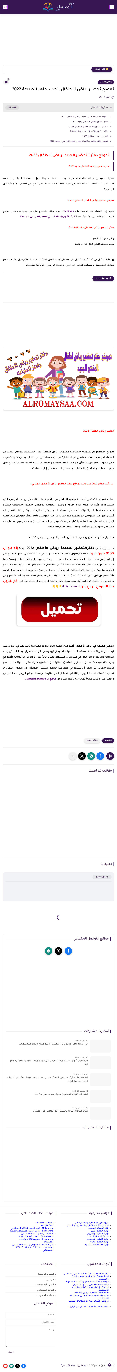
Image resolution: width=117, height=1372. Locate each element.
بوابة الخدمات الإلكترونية (97, 1245)
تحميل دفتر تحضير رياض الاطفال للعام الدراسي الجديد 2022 (79, 141)
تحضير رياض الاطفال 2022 (95, 136)
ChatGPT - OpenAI (44, 1223)
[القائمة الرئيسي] (111, 7)
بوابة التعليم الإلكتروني (98, 1234)
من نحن (50, 1279)
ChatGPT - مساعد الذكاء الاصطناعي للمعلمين (86, 1274)
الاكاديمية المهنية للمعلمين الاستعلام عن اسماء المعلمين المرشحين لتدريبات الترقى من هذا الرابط (47, 1080)
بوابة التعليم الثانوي (99, 1242)
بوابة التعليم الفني (100, 1231)
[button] (100, 756)
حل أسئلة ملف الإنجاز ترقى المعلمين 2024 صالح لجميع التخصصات (53, 1044)
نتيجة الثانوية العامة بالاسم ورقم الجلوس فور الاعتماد (60, 1111)
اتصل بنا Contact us (45, 1284)
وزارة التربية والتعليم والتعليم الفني (92, 1223)
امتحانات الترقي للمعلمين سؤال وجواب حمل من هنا (61, 1094)
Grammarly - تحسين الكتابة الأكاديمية (90, 1285)
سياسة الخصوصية (45, 1295)
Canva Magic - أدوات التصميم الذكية (36, 1236)
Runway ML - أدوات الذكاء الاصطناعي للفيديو (31, 1231)
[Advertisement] (58, 41)
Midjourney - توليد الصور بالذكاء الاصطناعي (32, 1228)
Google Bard (47, 1225)
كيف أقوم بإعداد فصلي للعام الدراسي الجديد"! (47, 216)
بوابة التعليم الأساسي (98, 1239)
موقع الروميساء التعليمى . (40, 679)
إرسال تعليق (102, 877)
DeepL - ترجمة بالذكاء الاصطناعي (37, 1234)
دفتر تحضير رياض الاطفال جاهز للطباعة (89, 131)
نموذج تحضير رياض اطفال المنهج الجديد (88, 127)
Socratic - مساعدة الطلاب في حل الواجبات (88, 1307)
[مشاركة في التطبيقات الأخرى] (73, 756)
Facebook (67, 211)
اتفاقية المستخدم (45, 1290)
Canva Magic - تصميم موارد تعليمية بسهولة (87, 1282)
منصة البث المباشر (99, 1236)
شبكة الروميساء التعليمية (74, 1366)
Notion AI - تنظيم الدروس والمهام (92, 1293)
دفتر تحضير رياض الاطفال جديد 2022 (90, 122)
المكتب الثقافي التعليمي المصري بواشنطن (88, 1225)
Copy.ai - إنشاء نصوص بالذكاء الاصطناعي (32, 1245)
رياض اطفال (106, 82)
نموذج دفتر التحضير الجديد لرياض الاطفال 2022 (85, 117)
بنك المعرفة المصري (98, 1228)
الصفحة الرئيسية (46, 1274)
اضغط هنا (71, 587)
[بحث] (5, 7)
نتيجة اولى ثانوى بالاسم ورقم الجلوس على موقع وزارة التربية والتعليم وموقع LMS (49, 1063)
